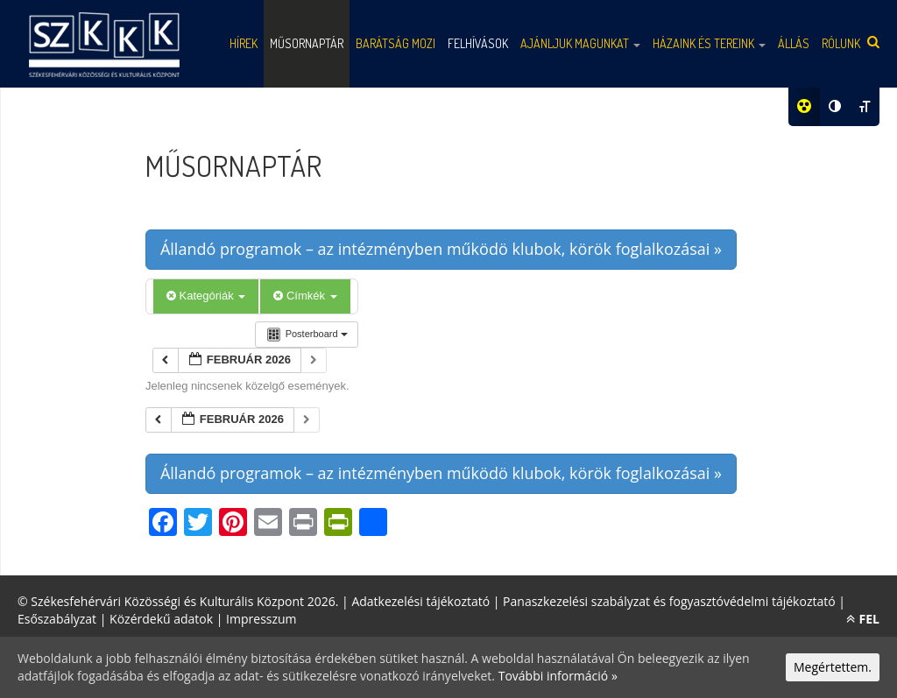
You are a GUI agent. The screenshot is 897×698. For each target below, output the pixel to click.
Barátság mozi (395, 43)
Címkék (304, 295)
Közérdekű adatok (161, 618)
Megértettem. (833, 667)
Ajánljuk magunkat (580, 43)
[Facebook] (162, 523)
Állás (793, 43)
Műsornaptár (306, 43)
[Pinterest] (233, 523)
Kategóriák (205, 295)
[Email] (268, 523)
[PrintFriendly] (338, 523)
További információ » (558, 675)
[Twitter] (197, 523)
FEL (862, 618)
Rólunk (841, 43)
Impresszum (261, 618)
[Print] (303, 523)
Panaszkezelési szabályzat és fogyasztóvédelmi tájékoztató (669, 601)
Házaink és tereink (709, 43)
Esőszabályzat (57, 618)
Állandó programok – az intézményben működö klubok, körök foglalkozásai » (441, 248)
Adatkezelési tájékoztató (420, 601)
